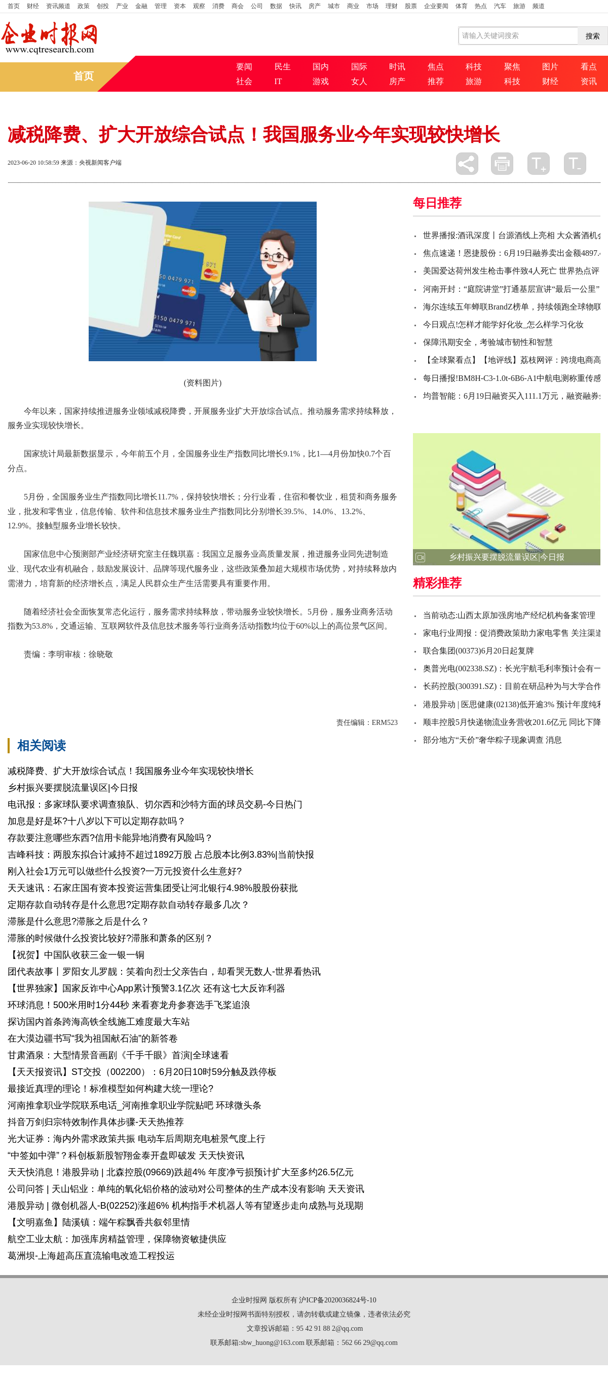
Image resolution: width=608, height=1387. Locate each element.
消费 (218, 6)
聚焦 (512, 66)
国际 (359, 66)
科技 (474, 66)
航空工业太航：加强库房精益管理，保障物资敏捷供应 (117, 1239)
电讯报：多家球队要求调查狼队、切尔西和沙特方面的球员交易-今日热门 (155, 804)
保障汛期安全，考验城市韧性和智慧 (488, 342)
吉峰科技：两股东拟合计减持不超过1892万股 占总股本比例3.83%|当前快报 (161, 855)
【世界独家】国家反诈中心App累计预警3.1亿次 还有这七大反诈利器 (146, 988)
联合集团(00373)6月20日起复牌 (478, 650)
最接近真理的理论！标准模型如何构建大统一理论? (110, 1089)
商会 (238, 6)
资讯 (589, 81)
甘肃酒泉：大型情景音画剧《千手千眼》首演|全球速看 (118, 1055)
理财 (392, 6)
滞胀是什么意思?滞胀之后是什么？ (78, 921)
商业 (353, 6)
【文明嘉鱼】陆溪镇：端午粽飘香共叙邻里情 (99, 1222)
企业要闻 (436, 6)
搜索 (593, 36)
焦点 (436, 66)
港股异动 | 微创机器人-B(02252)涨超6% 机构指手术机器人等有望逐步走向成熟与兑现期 (185, 1206)
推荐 (436, 81)
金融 (141, 6)
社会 (244, 81)
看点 (589, 66)
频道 (539, 6)
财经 (33, 6)
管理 (161, 6)
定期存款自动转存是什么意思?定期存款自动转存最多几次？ (129, 905)
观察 (199, 6)
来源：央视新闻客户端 (91, 162)
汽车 (500, 6)
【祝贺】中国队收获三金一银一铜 (76, 955)
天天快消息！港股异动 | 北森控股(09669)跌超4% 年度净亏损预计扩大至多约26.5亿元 (181, 1172)
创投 (103, 6)
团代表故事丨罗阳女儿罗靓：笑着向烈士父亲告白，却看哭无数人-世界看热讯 (164, 972)
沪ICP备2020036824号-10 (337, 1300)
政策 (84, 6)
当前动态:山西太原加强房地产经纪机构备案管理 (509, 615)
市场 (372, 6)
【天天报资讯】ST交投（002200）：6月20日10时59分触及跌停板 (142, 1072)
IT (278, 81)
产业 (122, 6)
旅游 (519, 6)
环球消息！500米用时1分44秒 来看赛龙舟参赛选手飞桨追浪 (129, 1005)
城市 (334, 6)
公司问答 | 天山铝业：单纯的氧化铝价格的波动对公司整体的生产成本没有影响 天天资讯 (186, 1189)
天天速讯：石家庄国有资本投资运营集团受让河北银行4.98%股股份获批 (153, 888)
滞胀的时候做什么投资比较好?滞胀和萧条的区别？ (110, 938)
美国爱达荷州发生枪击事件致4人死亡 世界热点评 (511, 270)
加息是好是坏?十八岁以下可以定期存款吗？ (97, 821)
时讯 (397, 66)
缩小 (575, 163)
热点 (481, 6)
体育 (461, 6)
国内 (321, 66)
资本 (180, 6)
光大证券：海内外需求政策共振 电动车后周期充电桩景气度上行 (136, 1139)
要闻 (244, 66)
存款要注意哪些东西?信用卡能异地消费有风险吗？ (110, 838)
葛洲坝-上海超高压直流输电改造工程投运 (91, 1256)
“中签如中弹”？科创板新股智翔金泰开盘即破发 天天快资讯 (126, 1155)
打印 (502, 163)
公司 (257, 6)
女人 (359, 81)
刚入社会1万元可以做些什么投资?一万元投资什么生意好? (125, 871)
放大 (538, 163)
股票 (411, 6)
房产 (315, 6)
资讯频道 (58, 6)
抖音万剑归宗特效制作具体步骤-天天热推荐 (96, 1122)
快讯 (295, 6)
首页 (14, 6)
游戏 (321, 81)
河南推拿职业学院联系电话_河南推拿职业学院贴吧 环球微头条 (134, 1105)
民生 (283, 66)
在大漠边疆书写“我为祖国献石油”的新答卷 (93, 1038)
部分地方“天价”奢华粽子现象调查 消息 (492, 740)
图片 (550, 66)
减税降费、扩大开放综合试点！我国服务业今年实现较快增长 (131, 771)
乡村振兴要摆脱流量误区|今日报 (73, 788)
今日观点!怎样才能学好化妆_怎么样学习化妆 (503, 324)
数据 (276, 6)
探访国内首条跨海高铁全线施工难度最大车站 (99, 1022)
